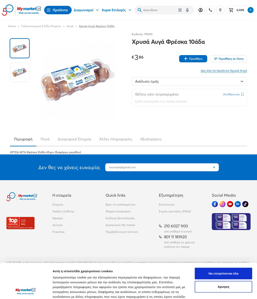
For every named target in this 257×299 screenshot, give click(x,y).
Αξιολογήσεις (151, 139)
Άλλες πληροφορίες (115, 139)
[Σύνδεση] (200, 10)
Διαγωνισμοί (87, 10)
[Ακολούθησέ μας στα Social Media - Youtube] (230, 204)
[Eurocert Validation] (231, 221)
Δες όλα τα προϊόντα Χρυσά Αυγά (224, 70)
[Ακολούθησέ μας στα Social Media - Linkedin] (238, 204)
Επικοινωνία (166, 204)
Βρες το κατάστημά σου (121, 204)
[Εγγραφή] (213, 167)
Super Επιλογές (117, 10)
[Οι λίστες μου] (228, 58)
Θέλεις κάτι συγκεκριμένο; (157, 94)
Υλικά (45, 139)
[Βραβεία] (20, 223)
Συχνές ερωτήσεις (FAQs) (175, 211)
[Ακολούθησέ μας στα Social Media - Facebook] (215, 204)
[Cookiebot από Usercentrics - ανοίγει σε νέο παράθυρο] (26, 291)
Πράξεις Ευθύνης (63, 211)
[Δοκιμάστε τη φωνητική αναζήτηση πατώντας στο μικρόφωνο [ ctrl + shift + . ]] (187, 10)
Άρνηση (223, 254)
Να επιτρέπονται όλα (224, 240)
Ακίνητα (57, 225)
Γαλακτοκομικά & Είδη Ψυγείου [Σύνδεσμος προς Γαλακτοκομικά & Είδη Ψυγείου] (41, 26)
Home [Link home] (12, 26)
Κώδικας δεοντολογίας (120, 218)
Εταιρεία (57, 204)
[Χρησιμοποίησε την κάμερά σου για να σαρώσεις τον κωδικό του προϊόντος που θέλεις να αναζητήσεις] (180, 10)
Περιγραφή (23, 139)
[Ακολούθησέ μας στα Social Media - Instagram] (222, 204)
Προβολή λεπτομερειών (70, 291)
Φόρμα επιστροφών (118, 211)
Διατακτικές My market (120, 225)
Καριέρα (57, 218)
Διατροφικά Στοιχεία (74, 139)
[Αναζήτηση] (140, 10)
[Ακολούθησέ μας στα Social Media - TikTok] (245, 204)
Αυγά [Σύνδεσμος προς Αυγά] (70, 26)
